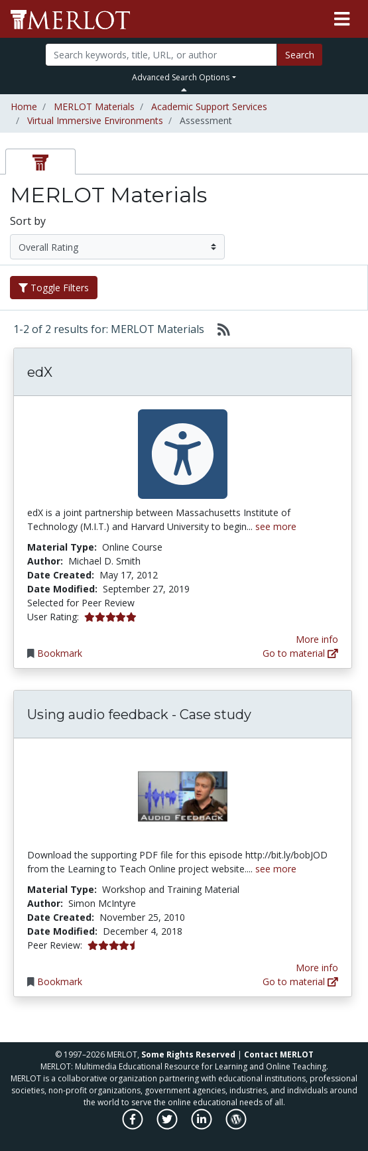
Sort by (28, 221)
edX (39, 372)
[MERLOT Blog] (236, 1126)
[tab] (40, 161)
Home (24, 106)
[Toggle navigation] (341, 19)
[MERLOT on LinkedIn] (202, 1126)
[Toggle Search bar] (184, 89)
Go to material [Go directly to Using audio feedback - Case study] (300, 981)
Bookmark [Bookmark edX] (59, 653)
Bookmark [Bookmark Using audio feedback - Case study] (59, 981)
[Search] (161, 54)
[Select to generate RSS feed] (218, 329)
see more (275, 526)
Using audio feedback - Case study (139, 714)
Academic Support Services (209, 106)
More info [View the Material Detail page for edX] (317, 639)
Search (299, 54)
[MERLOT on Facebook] (133, 1126)
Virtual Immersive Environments (95, 120)
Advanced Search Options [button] (180, 77)
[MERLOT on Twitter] (168, 1126)
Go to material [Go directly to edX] (300, 653)
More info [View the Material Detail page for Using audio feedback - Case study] (317, 967)
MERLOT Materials (94, 106)
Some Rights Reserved (188, 1054)
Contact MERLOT (279, 1054)
